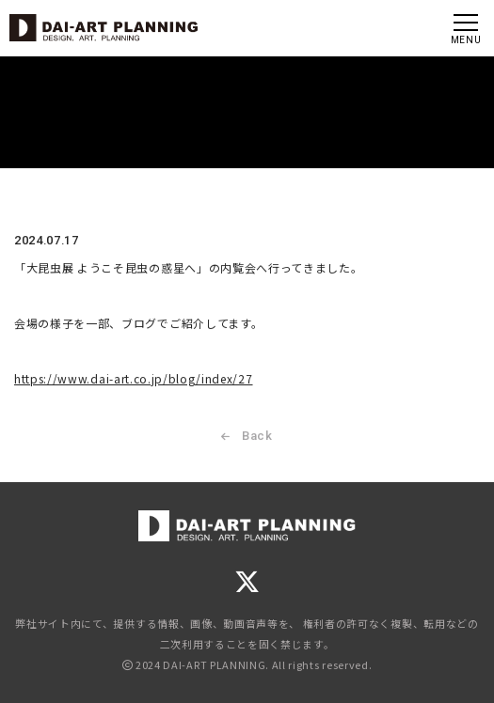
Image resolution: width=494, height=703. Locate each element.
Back (246, 439)
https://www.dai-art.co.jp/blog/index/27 (133, 383)
